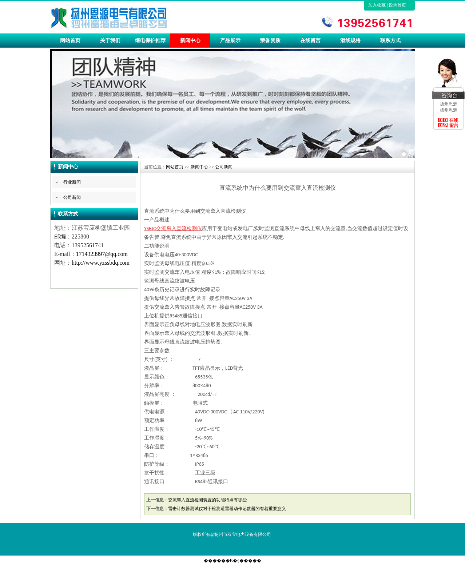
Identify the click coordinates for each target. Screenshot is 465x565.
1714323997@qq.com (102, 254)
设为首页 (397, 5)
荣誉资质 (270, 40)
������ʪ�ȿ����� (232, 560)
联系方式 (390, 40)
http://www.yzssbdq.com (101, 263)
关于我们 (110, 40)
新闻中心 (190, 40)
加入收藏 (377, 5)
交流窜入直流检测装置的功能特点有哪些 (207, 499)
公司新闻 (72, 197)
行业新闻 (72, 182)
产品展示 (230, 40)
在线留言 (310, 40)
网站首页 (70, 40)
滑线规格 (350, 40)
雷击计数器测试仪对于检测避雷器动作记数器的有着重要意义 (227, 508)
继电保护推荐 (150, 40)
